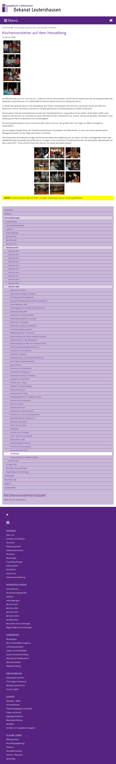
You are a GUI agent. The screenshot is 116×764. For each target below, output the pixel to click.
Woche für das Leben (18, 425)
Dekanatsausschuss (17, 407)
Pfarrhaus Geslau (16, 404)
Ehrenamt (10, 554)
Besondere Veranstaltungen (16, 468)
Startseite (9, 210)
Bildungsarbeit (12, 739)
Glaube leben (10, 487)
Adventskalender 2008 (18, 304)
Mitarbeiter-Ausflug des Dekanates (23, 326)
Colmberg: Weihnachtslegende (22, 297)
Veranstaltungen (19, 28)
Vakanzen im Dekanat (18, 354)
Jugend (7, 483)
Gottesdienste (11, 222)
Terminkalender (13, 705)
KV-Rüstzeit (14, 454)
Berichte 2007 (13, 461)
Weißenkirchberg (13, 666)
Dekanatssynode (13, 546)
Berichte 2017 (13, 255)
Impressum (11, 573)
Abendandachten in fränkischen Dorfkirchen (27, 358)
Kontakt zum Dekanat (15, 539)
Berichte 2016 (13, 258)
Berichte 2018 (13, 251)
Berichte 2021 (11, 236)
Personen (10, 542)
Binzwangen (11, 639)
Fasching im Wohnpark (19, 450)
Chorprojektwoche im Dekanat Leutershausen (27, 308)
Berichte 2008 (42, 28)
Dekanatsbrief (12, 565)
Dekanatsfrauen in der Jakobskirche (23, 340)
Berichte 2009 (13, 283)
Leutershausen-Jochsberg (17, 654)
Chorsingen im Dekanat (16, 681)
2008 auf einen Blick (17, 290)
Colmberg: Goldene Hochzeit (21, 329)
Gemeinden (9, 475)
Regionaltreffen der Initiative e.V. (22, 418)
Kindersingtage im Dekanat (20, 443)
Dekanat (8, 214)
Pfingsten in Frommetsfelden (21, 386)
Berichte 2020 (11, 240)
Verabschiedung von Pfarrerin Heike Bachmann (28, 343)
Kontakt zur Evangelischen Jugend (20, 728)
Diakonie (10, 747)
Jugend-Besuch (16, 365)
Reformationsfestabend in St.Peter (23, 319)
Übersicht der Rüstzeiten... (15, 499)
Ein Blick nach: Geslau (18, 383)
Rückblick (10, 724)
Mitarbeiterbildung (14, 720)
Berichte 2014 (13, 265)
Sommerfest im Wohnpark (20, 372)
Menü (11, 20)
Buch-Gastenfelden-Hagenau (18, 643)
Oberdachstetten (13, 662)
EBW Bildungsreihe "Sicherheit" (22, 333)
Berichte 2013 (13, 269)
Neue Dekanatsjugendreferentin (22, 361)
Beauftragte (11, 558)
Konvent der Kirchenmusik (20, 400)
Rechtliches (11, 569)
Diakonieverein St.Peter (19, 393)
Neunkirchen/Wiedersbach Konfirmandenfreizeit (28, 301)
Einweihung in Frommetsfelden (22, 315)
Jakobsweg (10, 758)
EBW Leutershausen (17, 390)
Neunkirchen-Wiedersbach (17, 658)
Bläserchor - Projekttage (19, 322)
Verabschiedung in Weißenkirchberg (24, 457)
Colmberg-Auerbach (14, 647)
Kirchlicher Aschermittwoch (20, 447)
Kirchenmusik (10, 479)
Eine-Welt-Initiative (14, 751)
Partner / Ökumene (14, 755)
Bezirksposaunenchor (15, 685)
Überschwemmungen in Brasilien (23, 294)
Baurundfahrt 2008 (17, 439)
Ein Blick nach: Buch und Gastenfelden (25, 415)
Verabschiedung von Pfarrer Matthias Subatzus (28, 336)
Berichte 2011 (13, 276)
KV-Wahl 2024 (11, 464)
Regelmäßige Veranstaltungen (17, 472)
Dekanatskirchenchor (15, 677)
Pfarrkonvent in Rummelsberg (21, 411)
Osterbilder (14, 429)
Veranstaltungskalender (15, 225)
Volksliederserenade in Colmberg (22, 375)
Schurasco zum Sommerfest (20, 368)
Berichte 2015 (13, 262)
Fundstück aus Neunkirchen (20, 351)
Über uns (10, 535)
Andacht (9, 229)
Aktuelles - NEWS (13, 701)
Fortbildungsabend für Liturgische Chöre (25, 397)
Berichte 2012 (13, 272)
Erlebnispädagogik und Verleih (19, 708)
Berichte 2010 (13, 279)
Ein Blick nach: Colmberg (19, 432)
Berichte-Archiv (31, 28)
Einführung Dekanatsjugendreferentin (24, 347)
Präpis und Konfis (13, 712)
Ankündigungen (12, 233)
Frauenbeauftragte (14, 562)
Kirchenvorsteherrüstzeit (25, 495)
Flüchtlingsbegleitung (15, 743)
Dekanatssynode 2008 (18, 311)
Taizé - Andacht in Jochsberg (21, 436)
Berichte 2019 (11, 244)
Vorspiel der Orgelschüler (20, 379)
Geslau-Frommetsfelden (16, 650)
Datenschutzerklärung (15, 577)
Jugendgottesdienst (14, 716)
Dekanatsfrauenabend (18, 422)
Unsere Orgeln (12, 689)
